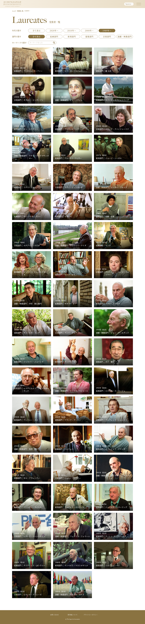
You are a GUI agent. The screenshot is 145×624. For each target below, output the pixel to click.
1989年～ (107, 30)
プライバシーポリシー (91, 615)
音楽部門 (107, 36)
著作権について (72, 615)
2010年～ (71, 30)
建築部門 (89, 36)
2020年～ (54, 30)
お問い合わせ (54, 615)
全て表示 (37, 30)
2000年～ (89, 30)
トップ (14, 11)
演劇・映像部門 (125, 36)
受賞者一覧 (20, 11)
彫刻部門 (72, 36)
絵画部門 (54, 36)
